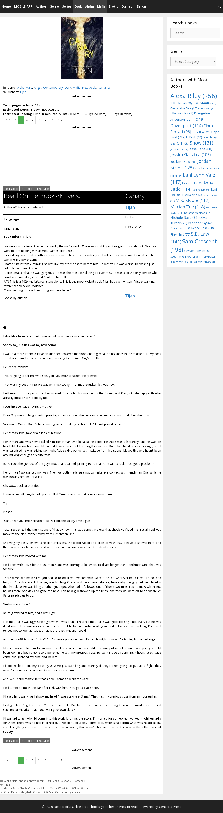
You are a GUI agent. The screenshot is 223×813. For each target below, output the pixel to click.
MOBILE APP (23, 6)
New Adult (89, 88)
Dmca (141, 6)
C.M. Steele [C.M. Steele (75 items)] (204, 103)
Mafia (101, 6)
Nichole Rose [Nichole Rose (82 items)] (184, 217)
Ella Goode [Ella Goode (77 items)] (181, 113)
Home (6, 6)
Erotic (113, 6)
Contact (127, 6)
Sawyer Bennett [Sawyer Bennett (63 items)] (198, 251)
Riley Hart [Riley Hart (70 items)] (180, 234)
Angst (38, 88)
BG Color (27, 189)
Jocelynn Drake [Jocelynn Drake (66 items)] (183, 162)
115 (60, 119)
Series (66, 6)
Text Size (43, 189)
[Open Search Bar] (219, 6)
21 (46, 119)
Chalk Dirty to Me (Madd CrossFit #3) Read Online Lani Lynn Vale (42, 792)
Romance (104, 88)
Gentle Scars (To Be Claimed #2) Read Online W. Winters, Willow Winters (47, 788)
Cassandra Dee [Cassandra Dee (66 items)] (183, 108)
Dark (78, 6)
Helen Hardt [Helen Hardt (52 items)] (201, 132)
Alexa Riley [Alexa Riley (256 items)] (193, 96)
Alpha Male (24, 88)
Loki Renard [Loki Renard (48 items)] (201, 189)
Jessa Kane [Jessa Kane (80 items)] (200, 149)
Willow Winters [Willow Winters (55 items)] (205, 262)
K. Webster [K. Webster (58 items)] (204, 168)
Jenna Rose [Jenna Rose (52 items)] (179, 149)
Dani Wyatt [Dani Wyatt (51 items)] (206, 108)
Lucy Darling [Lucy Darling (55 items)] (192, 195)
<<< (7, 119)
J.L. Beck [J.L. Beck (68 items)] (193, 137)
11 (39, 119)
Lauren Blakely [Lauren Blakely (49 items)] (192, 182)
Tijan (23, 92)
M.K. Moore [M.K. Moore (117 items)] (192, 200)
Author (41, 6)
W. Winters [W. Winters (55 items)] (184, 262)
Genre (54, 6)
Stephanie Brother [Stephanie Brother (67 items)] (185, 257)
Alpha (89, 6)
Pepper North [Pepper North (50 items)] (180, 228)
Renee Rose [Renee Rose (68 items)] (202, 228)
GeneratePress (170, 806)
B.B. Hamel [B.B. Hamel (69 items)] (181, 103)
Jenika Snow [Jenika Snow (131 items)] (194, 143)
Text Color (11, 189)
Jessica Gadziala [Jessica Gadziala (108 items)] (190, 154)
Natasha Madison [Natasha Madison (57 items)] (197, 213)
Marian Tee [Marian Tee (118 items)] (187, 207)
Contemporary (53, 88)
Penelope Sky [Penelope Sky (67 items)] (200, 223)
